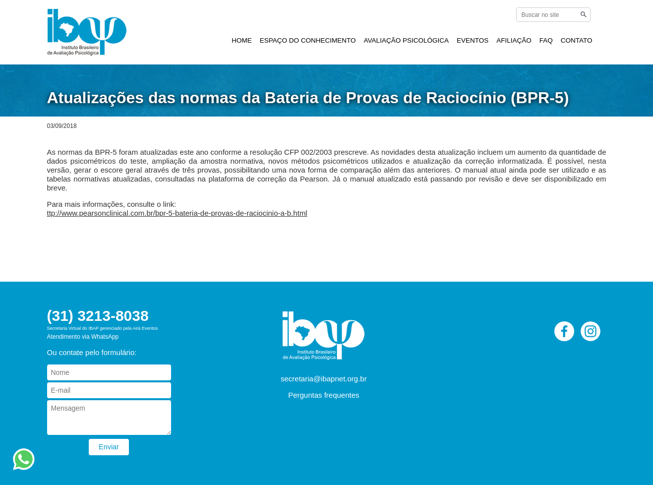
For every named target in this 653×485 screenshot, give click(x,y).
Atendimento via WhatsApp (83, 336)
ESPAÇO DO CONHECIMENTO (308, 40)
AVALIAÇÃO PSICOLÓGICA (406, 40)
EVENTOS (472, 40)
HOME (242, 40)
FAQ (546, 40)
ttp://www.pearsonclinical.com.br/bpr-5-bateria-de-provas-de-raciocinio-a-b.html (177, 213)
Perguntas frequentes (323, 395)
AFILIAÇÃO (514, 40)
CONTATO (577, 40)
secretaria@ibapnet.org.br (324, 378)
